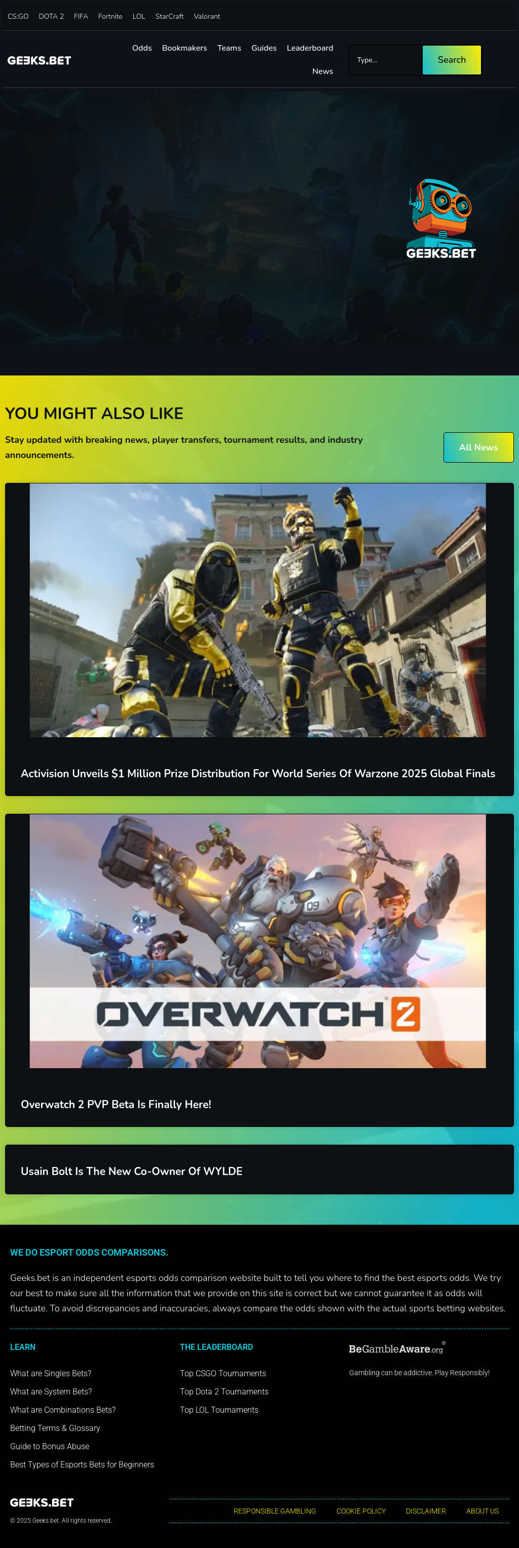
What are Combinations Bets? (63, 1410)
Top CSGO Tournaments (223, 1373)
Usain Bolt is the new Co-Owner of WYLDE (132, 1171)
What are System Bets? (51, 1391)
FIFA (81, 16)
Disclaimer (426, 1511)
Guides (264, 48)
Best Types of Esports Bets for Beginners (82, 1464)
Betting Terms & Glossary (55, 1428)
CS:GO (18, 16)
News (322, 71)
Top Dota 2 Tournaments (224, 1391)
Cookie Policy (361, 1511)
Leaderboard (310, 48)
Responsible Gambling (275, 1511)
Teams (229, 48)
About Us (482, 1511)
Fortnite (110, 16)
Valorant (207, 16)
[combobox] (385, 60)
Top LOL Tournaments (219, 1410)
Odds (142, 48)
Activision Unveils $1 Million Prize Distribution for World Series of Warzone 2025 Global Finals (258, 774)
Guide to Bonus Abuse (49, 1446)
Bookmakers (184, 48)
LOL (139, 16)
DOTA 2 (51, 16)
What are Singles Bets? (50, 1373)
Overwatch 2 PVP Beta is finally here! (116, 1105)
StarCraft (170, 16)
